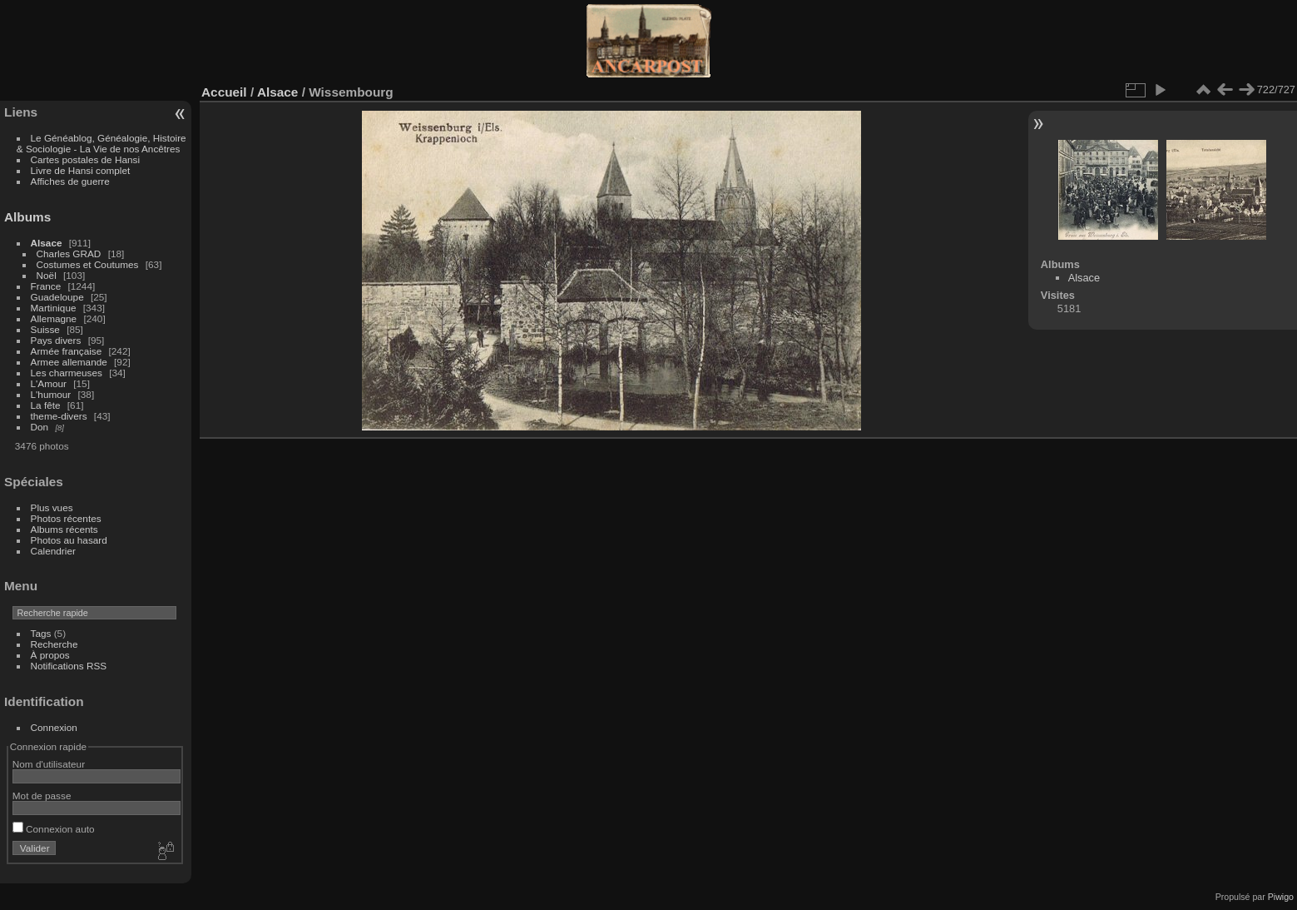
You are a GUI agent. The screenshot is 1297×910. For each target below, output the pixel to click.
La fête (46, 405)
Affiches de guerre (70, 181)
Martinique (54, 307)
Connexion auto (53, 828)
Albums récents (64, 529)
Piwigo (1281, 897)
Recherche (54, 644)
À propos (50, 654)
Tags (41, 633)
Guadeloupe (57, 296)
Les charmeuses (66, 372)
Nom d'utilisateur (48, 763)
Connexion (54, 727)
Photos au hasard (69, 540)
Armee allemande (69, 361)
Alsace (46, 242)
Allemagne (54, 318)
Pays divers (56, 340)
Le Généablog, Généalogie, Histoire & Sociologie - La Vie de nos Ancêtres (101, 143)
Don (40, 426)
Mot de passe (42, 795)
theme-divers (59, 415)
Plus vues (52, 507)
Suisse (45, 329)
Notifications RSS (69, 665)
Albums (27, 217)
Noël (47, 275)
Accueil (224, 92)
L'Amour (49, 383)
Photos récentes (66, 518)
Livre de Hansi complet (81, 170)
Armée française (66, 351)
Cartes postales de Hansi (85, 159)
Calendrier (53, 550)
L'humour (51, 394)
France (46, 286)
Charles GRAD (69, 253)
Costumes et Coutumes (88, 264)
